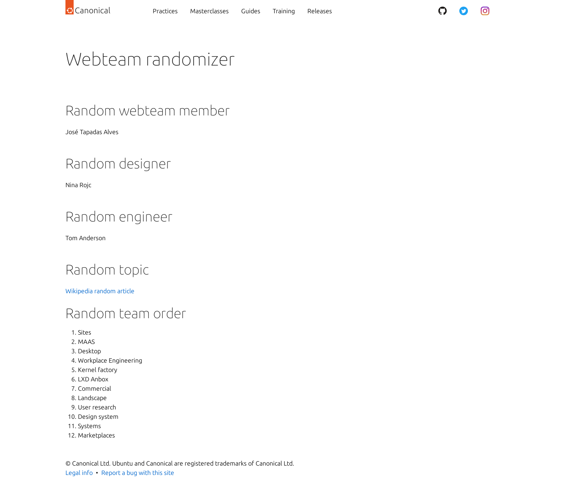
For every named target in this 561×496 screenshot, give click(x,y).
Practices (165, 10)
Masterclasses (209, 10)
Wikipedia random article (99, 290)
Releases (319, 10)
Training (284, 10)
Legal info (79, 472)
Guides (250, 10)
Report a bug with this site (137, 472)
